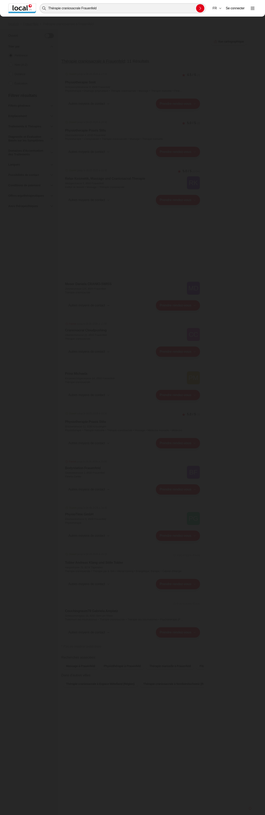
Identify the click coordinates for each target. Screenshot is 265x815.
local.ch (13, 24)
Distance (19, 74)
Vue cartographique (132, 653)
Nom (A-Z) (20, 64)
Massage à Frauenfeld (80, 672)
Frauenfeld (30, 24)
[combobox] (123, 8)
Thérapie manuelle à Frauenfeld (170, 672)
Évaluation (20, 83)
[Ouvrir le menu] (252, 8)
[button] (217, 8)
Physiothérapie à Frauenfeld (122, 672)
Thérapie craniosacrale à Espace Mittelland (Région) (100, 690)
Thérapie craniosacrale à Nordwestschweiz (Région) (177, 690)
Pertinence (21, 55)
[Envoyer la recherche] (200, 8)
